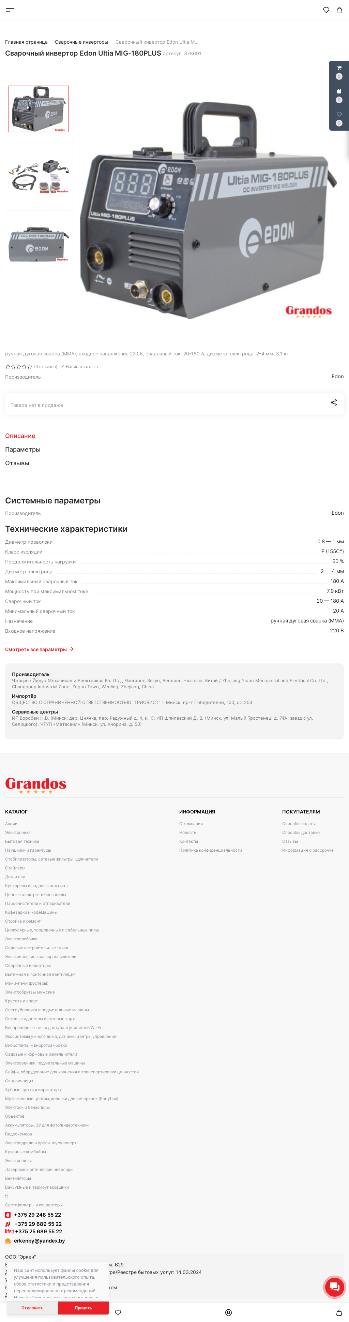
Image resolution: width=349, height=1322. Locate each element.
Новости (187, 832)
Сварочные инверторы (28, 965)
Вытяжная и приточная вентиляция (40, 974)
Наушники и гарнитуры (28, 850)
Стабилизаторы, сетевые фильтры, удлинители (51, 859)
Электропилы (18, 1160)
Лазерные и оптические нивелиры (39, 1169)
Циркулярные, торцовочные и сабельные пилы (52, 929)
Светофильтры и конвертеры (34, 1204)
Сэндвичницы (19, 1080)
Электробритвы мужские (30, 992)
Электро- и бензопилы (27, 1107)
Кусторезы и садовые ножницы (37, 885)
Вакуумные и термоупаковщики (37, 1187)
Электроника (18, 832)
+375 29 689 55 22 (33, 1224)
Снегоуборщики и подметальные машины (47, 1009)
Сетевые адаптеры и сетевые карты (41, 1018)
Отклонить (32, 1307)
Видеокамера (18, 1133)
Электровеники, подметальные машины (45, 1063)
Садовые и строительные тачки (36, 947)
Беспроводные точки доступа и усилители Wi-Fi (53, 1027)
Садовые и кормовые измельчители (41, 1054)
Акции (11, 823)
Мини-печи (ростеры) (26, 983)
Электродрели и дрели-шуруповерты (42, 1142)
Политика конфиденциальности (210, 850)
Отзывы (290, 841)
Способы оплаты (299, 823)
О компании (191, 823)
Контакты (188, 841)
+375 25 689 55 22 (33, 1231)
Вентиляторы (18, 1178)
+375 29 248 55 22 (37, 1214)
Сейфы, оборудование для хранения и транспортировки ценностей (72, 1071)
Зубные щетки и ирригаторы (33, 1089)
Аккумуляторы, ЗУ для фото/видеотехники (47, 1125)
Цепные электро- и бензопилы (35, 894)
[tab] (174, 436)
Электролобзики (21, 938)
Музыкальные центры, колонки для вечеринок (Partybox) (61, 1098)
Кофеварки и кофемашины (31, 912)
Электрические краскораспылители (40, 956)
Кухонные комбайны (25, 1151)
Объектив (15, 1116)
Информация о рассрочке (308, 850)
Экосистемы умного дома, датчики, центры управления (60, 1036)
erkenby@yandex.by (39, 1240)
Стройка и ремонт (23, 921)
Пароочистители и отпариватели (37, 903)
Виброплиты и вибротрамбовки (36, 1045)
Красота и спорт (21, 1000)
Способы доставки (301, 832)
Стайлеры (15, 867)
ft (6, 1196)
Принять (83, 1307)
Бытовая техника (22, 841)
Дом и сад (15, 876)
